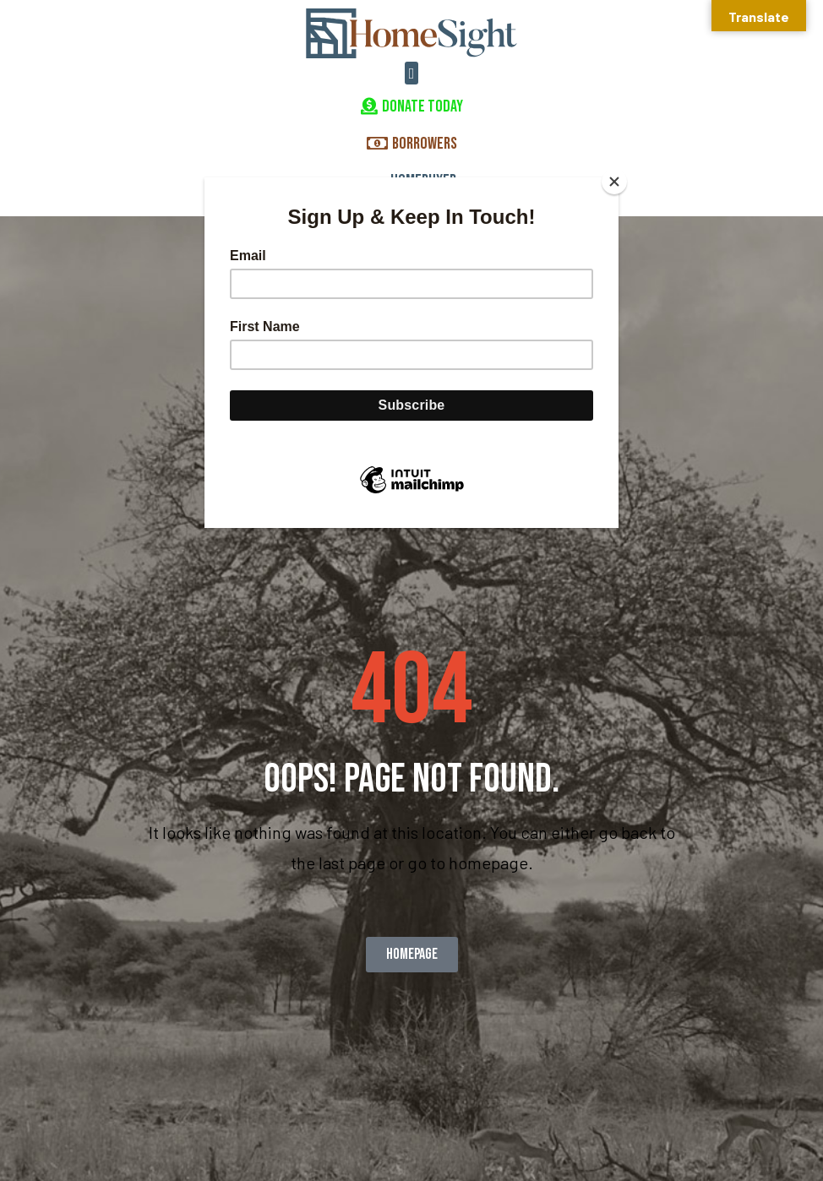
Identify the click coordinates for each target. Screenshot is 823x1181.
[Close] (614, 181)
